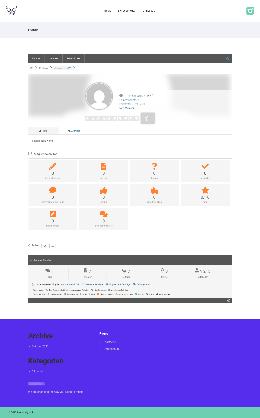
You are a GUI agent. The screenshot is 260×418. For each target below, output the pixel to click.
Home (107, 11)
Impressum (149, 11)
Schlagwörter (143, 284)
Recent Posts (73, 58)
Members (53, 58)
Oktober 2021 (40, 346)
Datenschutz (126, 11)
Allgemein (38, 371)
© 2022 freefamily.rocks (21, 412)
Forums (36, 58)
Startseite (110, 342)
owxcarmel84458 (70, 284)
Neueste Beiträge (94, 284)
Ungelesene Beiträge (119, 284)
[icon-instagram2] (250, 11)
